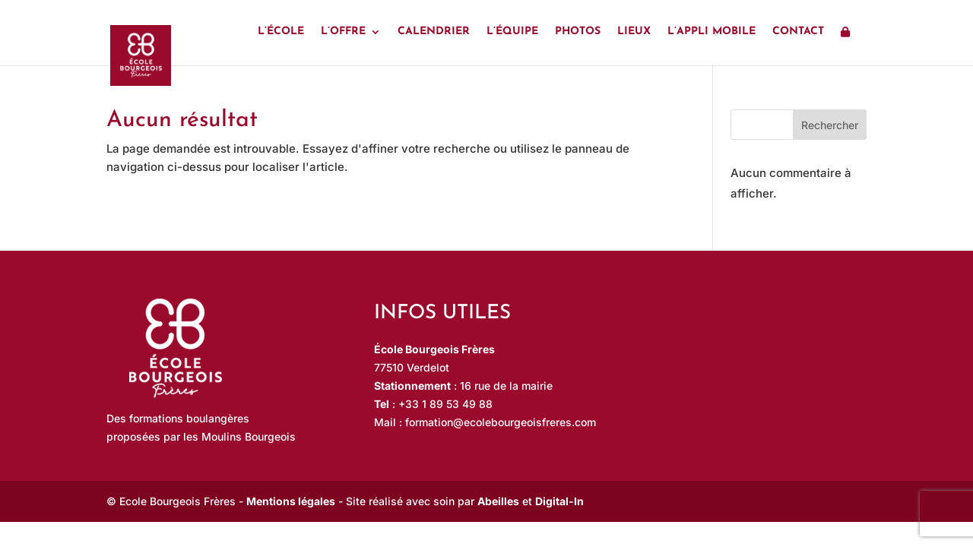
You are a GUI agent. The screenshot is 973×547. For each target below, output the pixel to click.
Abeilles (498, 501)
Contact (798, 32)
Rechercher (829, 125)
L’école (281, 32)
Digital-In (559, 501)
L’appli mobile (711, 32)
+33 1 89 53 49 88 (445, 403)
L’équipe (512, 32)
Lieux (634, 32)
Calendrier (434, 32)
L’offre (343, 32)
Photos (578, 32)
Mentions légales (290, 501)
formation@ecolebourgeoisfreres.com (500, 422)
